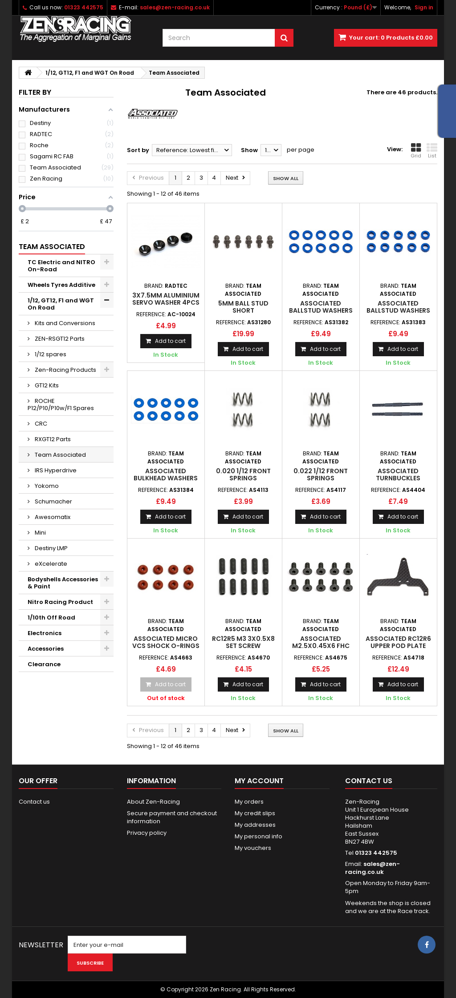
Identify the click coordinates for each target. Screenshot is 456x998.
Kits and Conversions (64, 323)
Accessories (46, 648)
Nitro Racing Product (60, 602)
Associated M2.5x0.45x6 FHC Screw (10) (321, 646)
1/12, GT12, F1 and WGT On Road (61, 304)
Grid (416, 150)
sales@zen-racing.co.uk (372, 868)
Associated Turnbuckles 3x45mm (398, 478)
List (432, 150)
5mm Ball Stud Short (243, 307)
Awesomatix (51, 517)
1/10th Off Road (51, 617)
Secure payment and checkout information (172, 817)
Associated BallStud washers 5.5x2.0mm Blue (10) (398, 310)
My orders (249, 801)
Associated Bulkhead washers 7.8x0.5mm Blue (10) (166, 478)
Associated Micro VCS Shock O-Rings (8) (166, 646)
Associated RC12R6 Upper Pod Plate (398, 642)
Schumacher (52, 501)
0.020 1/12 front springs (243, 475)
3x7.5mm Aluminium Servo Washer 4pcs (166, 299)
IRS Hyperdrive (55, 470)
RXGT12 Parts (52, 439)
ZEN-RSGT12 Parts (59, 338)
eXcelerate (50, 563)
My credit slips (255, 813)
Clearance (44, 664)
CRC (40, 423)
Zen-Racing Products (64, 370)
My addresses (255, 825)
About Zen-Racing (153, 801)
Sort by (138, 150)
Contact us (34, 801)
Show (249, 150)
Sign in (424, 7)
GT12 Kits (46, 385)
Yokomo (46, 486)
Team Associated (59, 455)
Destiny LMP (50, 548)
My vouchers (253, 848)
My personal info (258, 836)
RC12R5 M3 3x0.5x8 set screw (243, 642)
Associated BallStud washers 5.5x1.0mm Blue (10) (321, 310)
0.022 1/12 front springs (320, 475)
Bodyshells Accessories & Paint (63, 583)
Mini (39, 532)
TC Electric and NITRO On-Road (61, 266)
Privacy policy (147, 833)
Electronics (44, 633)
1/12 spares (49, 354)
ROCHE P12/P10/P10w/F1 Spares (61, 404)
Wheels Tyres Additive (61, 285)
